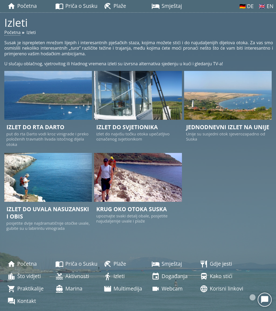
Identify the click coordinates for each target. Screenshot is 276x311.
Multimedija (123, 289)
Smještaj (166, 6)
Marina (68, 289)
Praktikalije (25, 289)
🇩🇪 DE (246, 6)
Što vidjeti (24, 276)
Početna (22, 6)
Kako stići (216, 276)
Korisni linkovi (221, 289)
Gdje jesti (216, 264)
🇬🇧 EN (266, 6)
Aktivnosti (72, 276)
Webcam (166, 289)
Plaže (115, 6)
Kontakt (21, 301)
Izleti (114, 276)
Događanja (169, 276)
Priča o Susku (76, 6)
